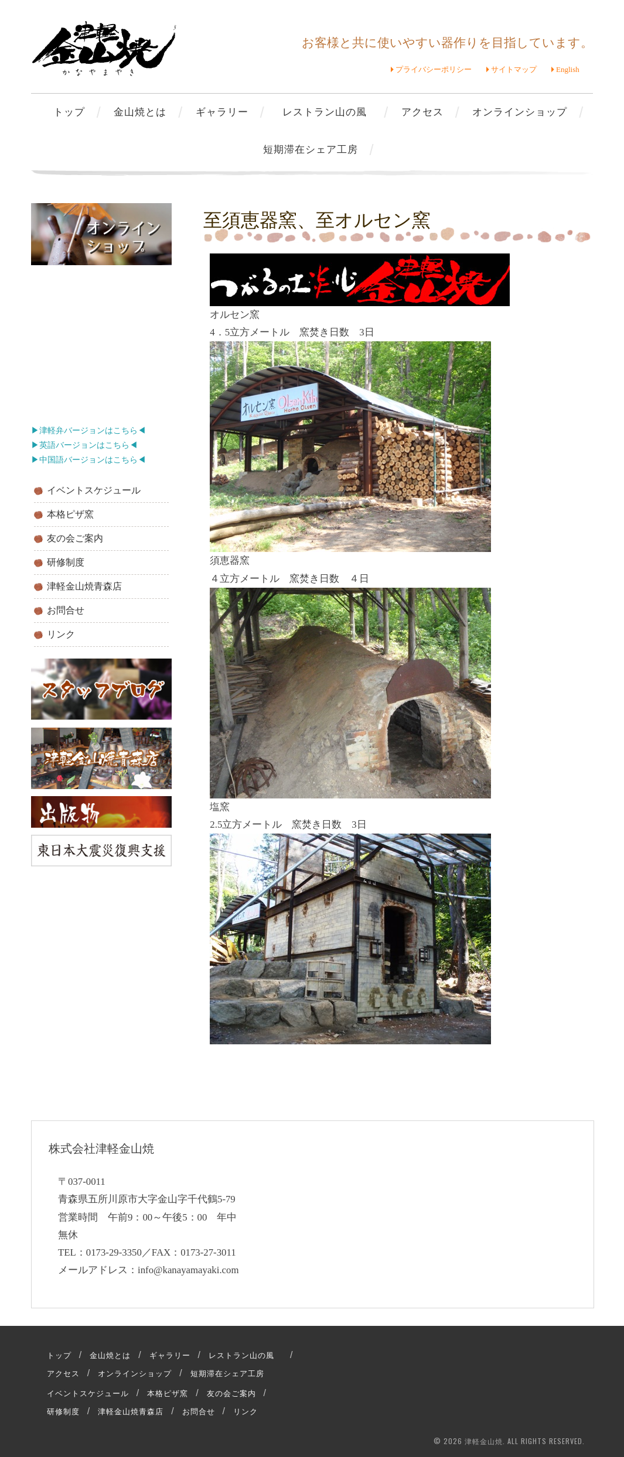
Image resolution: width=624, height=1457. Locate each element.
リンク (61, 634)
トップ (69, 111)
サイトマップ (514, 69)
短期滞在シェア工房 (310, 148)
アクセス (422, 111)
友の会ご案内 (75, 538)
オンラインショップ (519, 111)
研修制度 (65, 562)
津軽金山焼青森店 (84, 586)
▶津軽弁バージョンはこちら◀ (88, 430)
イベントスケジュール (94, 490)
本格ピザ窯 (70, 514)
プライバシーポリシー (433, 69)
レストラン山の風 (329, 111)
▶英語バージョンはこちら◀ (84, 445)
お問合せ (65, 610)
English (567, 69)
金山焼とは (140, 111)
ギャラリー (222, 111)
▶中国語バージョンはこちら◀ (88, 459)
